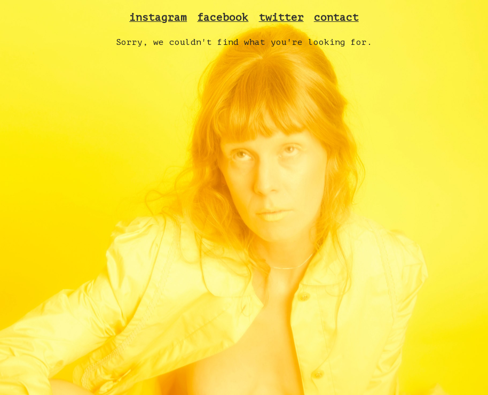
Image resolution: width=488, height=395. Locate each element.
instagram (158, 18)
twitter (281, 18)
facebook (222, 18)
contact (336, 18)
